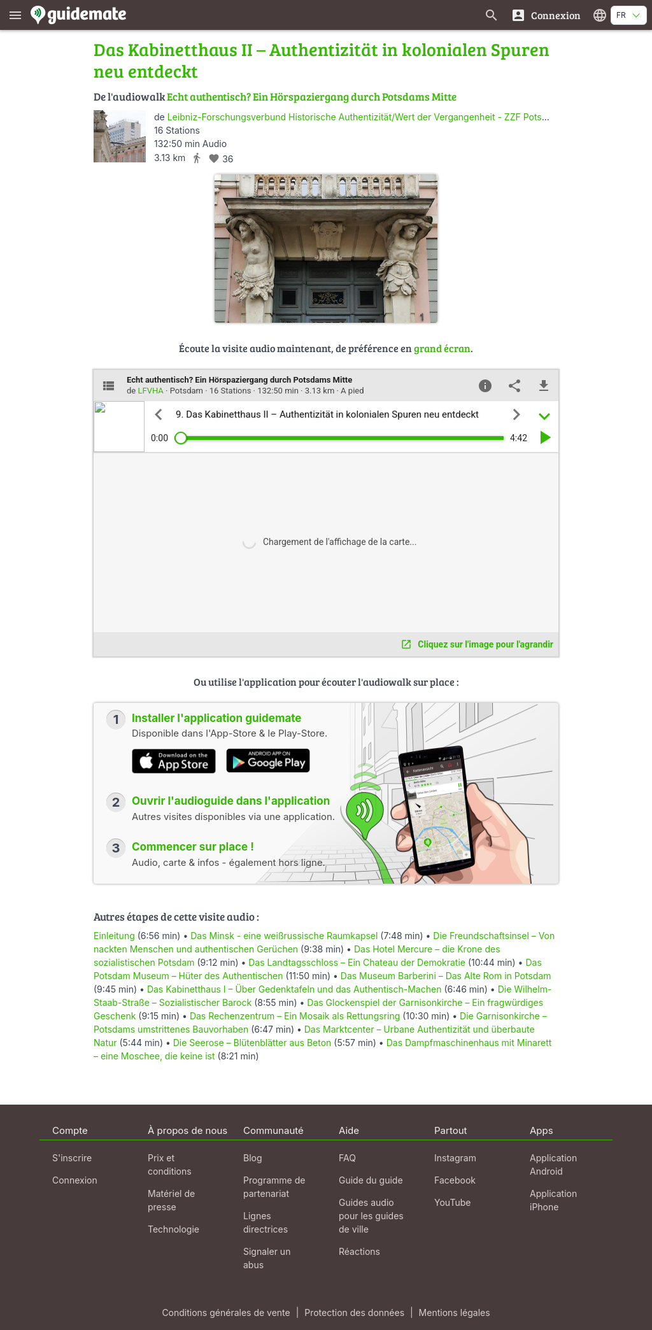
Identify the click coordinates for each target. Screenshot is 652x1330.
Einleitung (114, 935)
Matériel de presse (171, 1200)
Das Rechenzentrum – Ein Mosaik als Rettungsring (295, 1015)
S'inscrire (72, 1157)
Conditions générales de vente (226, 1312)
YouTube (452, 1202)
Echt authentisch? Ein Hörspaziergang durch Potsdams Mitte (312, 96)
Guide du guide (371, 1180)
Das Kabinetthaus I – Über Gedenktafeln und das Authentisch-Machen (294, 989)
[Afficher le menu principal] (15, 15)
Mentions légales (454, 1312)
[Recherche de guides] (492, 15)
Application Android (553, 1164)
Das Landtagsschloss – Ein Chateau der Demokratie (356, 962)
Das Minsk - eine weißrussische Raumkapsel (284, 935)
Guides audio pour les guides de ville (371, 1215)
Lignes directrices (265, 1222)
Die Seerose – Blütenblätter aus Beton (252, 1042)
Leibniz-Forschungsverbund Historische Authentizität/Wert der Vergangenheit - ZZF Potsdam (363, 116)
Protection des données (354, 1312)
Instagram (455, 1157)
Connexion (74, 1180)
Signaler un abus (266, 1258)
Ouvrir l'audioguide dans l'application (231, 801)
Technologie (173, 1229)
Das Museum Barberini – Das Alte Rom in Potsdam (446, 975)
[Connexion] (546, 15)
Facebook (455, 1180)
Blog (252, 1157)
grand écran (442, 348)
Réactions (359, 1251)
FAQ (347, 1157)
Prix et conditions (170, 1164)
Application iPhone (553, 1200)
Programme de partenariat (274, 1187)
